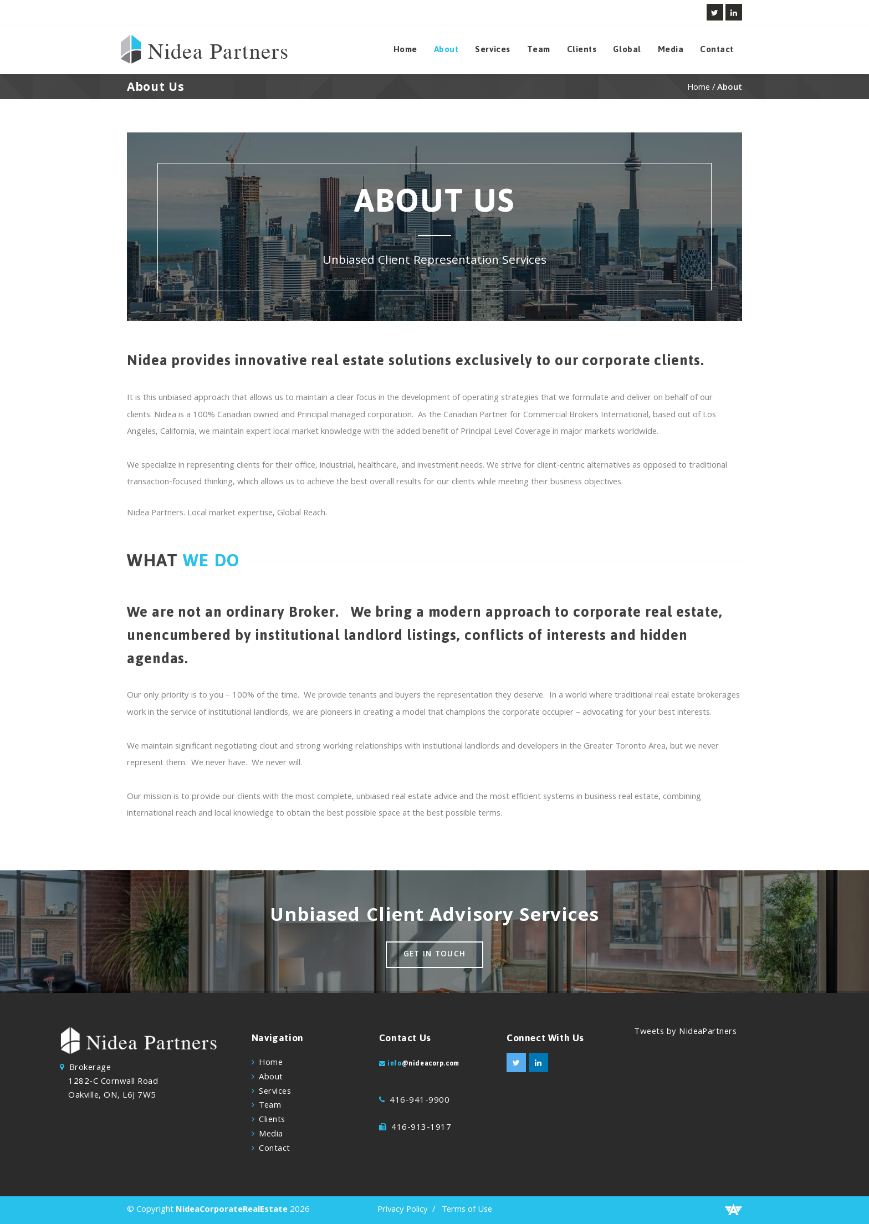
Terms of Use (467, 1210)
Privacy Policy (402, 1210)
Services (492, 49)
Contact (717, 49)
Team (538, 49)
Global (627, 49)
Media (671, 49)
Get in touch (434, 955)
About (446, 49)
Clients (582, 49)
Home (405, 49)
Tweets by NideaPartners (685, 1032)
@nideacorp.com (430, 1063)
